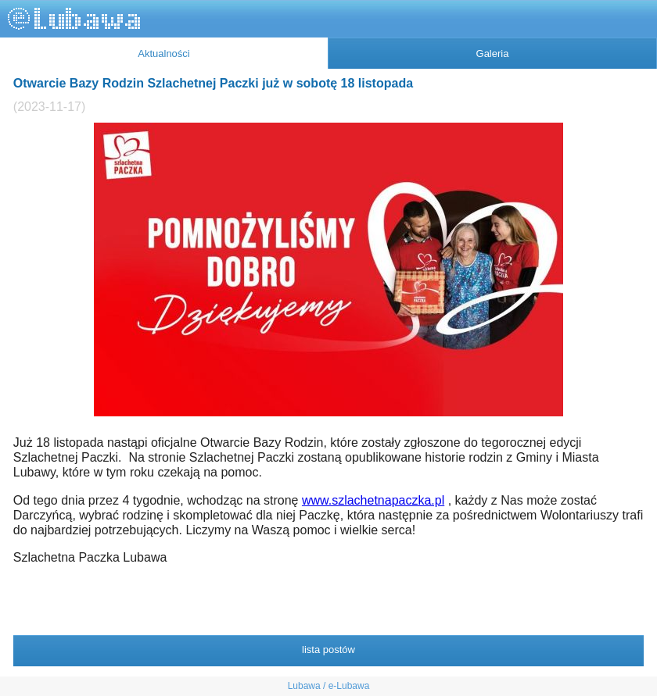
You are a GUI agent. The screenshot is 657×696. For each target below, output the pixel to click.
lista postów (328, 649)
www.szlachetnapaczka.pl (373, 500)
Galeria (492, 53)
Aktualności (163, 53)
